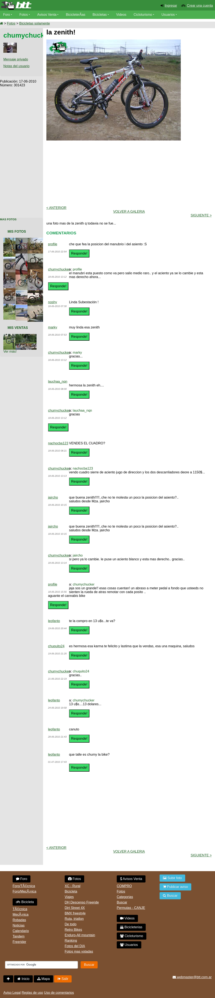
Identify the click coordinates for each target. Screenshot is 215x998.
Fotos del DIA (75, 946)
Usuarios (168, 14)
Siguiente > (201, 215)
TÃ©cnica (20, 909)
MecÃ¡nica (21, 914)
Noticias (19, 925)
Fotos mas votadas (79, 951)
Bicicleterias (131, 927)
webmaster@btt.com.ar (192, 977)
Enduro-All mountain (80, 935)
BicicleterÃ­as (75, 14)
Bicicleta (25, 902)
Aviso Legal (12, 992)
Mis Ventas (18, 328)
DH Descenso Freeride (82, 902)
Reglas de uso (32, 992)
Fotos (24, 14)
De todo (70, 924)
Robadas (19, 920)
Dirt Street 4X (75, 908)
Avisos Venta (47, 14)
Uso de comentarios (59, 992)
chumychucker (59, 269)
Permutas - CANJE (131, 908)
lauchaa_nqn (57, 381)
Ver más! (10, 351)
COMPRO (124, 886)
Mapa (43, 979)
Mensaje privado (15, 59)
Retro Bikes (73, 929)
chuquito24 (56, 646)
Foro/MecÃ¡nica (24, 891)
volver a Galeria (129, 211)
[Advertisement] (21, 150)
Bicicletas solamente (34, 23)
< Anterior (56, 208)
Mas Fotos (8, 219)
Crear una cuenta (200, 5)
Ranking (71, 940)
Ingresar (171, 5)
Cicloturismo (143, 14)
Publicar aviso (175, 887)
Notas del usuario (16, 66)
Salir (63, 979)
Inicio (23, 979)
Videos (121, 14)
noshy (52, 302)
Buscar (122, 902)
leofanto (54, 621)
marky (52, 327)
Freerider (19, 942)
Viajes (69, 897)
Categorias (125, 897)
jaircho (53, 497)
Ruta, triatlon (74, 919)
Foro (6, 14)
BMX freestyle (75, 913)
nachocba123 (58, 443)
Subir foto (172, 878)
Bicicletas (100, 14)
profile (52, 244)
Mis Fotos (17, 231)
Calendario (21, 931)
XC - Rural (72, 886)
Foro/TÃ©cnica (24, 886)
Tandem (19, 936)
